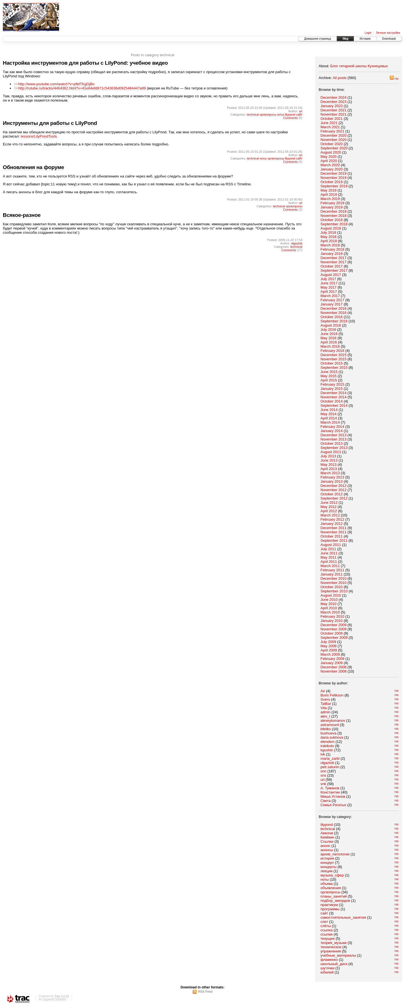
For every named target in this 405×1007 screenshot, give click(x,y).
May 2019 (329, 190)
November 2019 (334, 178)
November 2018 (334, 215)
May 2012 (329, 507)
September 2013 (334, 448)
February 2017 (333, 300)
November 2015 (334, 359)
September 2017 (334, 270)
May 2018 (329, 237)
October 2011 (332, 536)
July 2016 (328, 329)
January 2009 (332, 663)
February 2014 (333, 426)
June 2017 (329, 283)
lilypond (327, 824)
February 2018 (333, 249)
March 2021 (330, 127)
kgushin (327, 750)
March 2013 (330, 473)
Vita (324, 708)
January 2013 (332, 481)
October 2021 (332, 118)
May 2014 (329, 414)
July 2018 (328, 232)
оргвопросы (331, 892)
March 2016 (330, 346)
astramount (330, 725)
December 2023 (334, 102)
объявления (331, 888)
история (327, 858)
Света (326, 801)
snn (324, 771)
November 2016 (334, 313)
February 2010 (333, 616)
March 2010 (330, 612)
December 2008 (334, 667)
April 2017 (329, 291)
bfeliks (326, 729)
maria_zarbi (330, 758)
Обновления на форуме (33, 167)
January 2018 (332, 253)
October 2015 (332, 363)
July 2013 (328, 456)
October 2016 (332, 317)
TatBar (326, 704)
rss (394, 78)
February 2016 (333, 351)
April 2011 (329, 561)
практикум (329, 905)
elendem (328, 741)
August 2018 (331, 228)
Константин (330, 792)
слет (324, 922)
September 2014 (334, 405)
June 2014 (329, 410)
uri (323, 779)
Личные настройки (388, 32)
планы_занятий (334, 896)
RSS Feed (205, 991)
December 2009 (334, 625)
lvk (323, 754)
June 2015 (329, 372)
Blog (345, 38)
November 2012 (334, 490)
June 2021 (329, 123)
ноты (325, 879)
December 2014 (334, 393)
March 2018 (330, 245)
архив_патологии (335, 854)
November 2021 (334, 114)
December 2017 (334, 258)
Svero (325, 699)
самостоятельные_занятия (343, 917)
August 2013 (331, 452)
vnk (323, 784)
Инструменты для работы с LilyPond (50, 123)
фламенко (329, 959)
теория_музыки (334, 943)
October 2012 (332, 494)
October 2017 (332, 266)
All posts (339, 78)
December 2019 (334, 173)
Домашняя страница (317, 38)
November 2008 (334, 671)
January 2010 (332, 621)
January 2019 (332, 207)
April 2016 (329, 342)
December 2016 (334, 308)
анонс (325, 846)
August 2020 (331, 152)
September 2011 (334, 540)
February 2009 (333, 659)
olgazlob (327, 763)
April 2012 (329, 511)
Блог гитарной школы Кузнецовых (359, 66)
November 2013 (334, 439)
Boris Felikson (332, 695)
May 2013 (329, 464)
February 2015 (333, 384)
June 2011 (329, 553)
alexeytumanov (333, 720)
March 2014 (330, 422)
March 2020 (330, 165)
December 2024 (334, 97)
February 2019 (333, 203)
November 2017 (334, 262)
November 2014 (334, 397)
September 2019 (334, 186)
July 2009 (328, 642)
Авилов (327, 833)
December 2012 (334, 486)
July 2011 (328, 549)
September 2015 (334, 367)
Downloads (389, 38)
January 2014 (332, 431)
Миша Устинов (333, 796)
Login (367, 32)
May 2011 (329, 557)
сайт (324, 913)
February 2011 (333, 570)
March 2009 (330, 654)
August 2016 (331, 325)
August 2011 (331, 545)
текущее (328, 938)
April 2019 (329, 194)
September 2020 (334, 148)
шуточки (327, 968)
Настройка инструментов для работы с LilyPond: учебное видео (85, 63)
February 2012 (333, 519)
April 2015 (329, 380)
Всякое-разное (21, 215)
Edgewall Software (54, 999)
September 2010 (334, 591)
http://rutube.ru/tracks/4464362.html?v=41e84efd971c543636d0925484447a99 (80, 88)
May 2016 (329, 338)
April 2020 (329, 161)
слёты (326, 926)
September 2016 (334, 321)
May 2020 (329, 156)
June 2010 (329, 599)
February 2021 (333, 131)
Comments (290, 118)
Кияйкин (327, 837)
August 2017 (331, 275)
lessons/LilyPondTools (39, 136)
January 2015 (332, 388)
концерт (327, 862)
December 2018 (334, 211)
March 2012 (330, 515)
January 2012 (332, 524)
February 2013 (333, 477)
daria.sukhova (332, 737)
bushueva (328, 733)
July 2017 (328, 279)
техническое (331, 947)
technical (328, 829)
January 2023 (332, 106)
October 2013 (332, 443)
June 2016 (329, 334)
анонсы (327, 850)
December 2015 (334, 355)
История (365, 38)
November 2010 (334, 583)
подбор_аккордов (335, 900)
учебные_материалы (338, 955)
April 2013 (329, 469)
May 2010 (329, 604)
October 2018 (332, 220)
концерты (329, 867)
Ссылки (327, 841)
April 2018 (329, 241)
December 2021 (334, 110)
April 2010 (329, 608)
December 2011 (334, 528)
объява (327, 884)
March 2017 (330, 296)
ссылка (327, 930)
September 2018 (334, 224)
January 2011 (332, 574)
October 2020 (332, 144)
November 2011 (334, 532)
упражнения (331, 951)
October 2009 (332, 633)
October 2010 (332, 587)
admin (325, 712)
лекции (326, 871)
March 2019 (330, 199)
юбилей (327, 972)
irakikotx (327, 746)
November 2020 (334, 140)
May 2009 (329, 646)
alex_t (325, 716)
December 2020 (334, 135)
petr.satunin (330, 767)
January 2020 (332, 169)
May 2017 (329, 287)
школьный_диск (334, 964)
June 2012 (329, 502)
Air (323, 691)
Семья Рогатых (333, 805)
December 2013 (334, 435)
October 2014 (332, 401)
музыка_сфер (332, 875)
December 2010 (334, 578)
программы (330, 909)
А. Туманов (330, 788)
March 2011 (330, 566)
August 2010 (331, 595)
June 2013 (329, 460)
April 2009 (329, 650)
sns (323, 775)
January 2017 (332, 304)
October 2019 (332, 182)
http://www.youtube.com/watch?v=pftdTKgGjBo (54, 84)
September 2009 (334, 637)
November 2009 (334, 629)
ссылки (327, 934)
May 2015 (329, 376)
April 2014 (329, 418)
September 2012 (334, 498)
